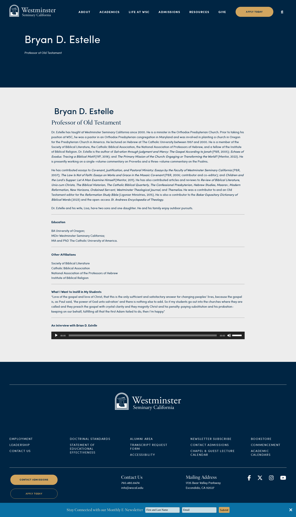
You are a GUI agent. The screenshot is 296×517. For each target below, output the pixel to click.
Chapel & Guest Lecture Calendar (212, 456)
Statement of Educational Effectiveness (83, 451)
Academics (109, 12)
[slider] (143, 335)
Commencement (266, 448)
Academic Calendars (261, 456)
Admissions (169, 12)
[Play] (56, 335)
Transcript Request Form (148, 450)
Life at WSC (139, 12)
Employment (21, 442)
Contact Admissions (209, 448)
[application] (148, 335)
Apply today (254, 11)
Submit (224, 510)
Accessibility (142, 458)
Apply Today (34, 496)
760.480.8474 (130, 486)
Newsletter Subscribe (210, 442)
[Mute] (229, 335)
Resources (199, 12)
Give (222, 12)
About (84, 12)
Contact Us (20, 454)
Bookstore (261, 442)
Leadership (19, 448)
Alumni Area (141, 442)
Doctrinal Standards (90, 442)
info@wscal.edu (132, 491)
